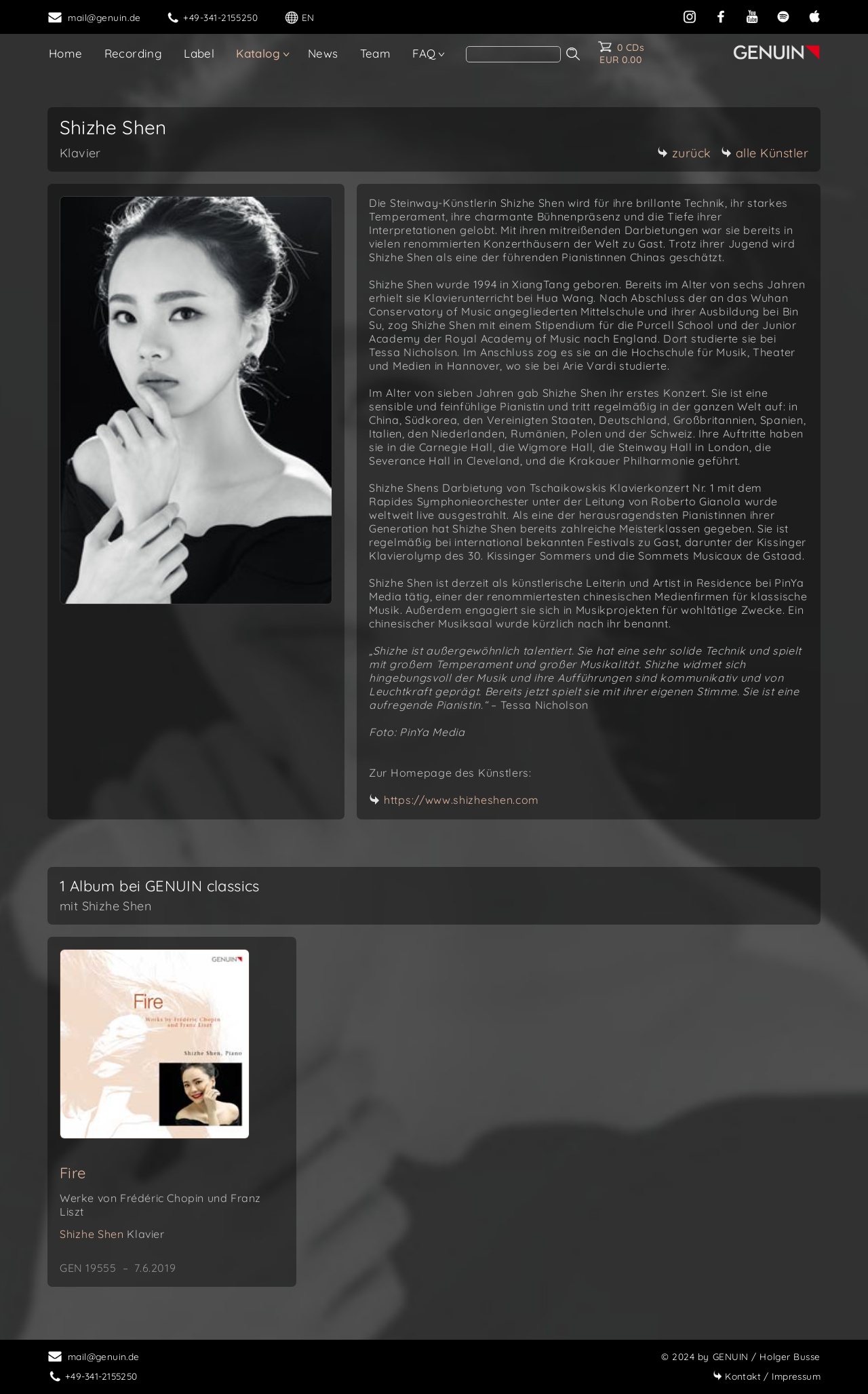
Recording (133, 53)
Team (375, 53)
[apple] (814, 15)
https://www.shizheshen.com (461, 800)
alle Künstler (765, 153)
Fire (73, 1172)
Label (199, 53)
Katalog (258, 53)
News (323, 53)
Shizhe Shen (112, 1234)
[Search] (513, 54)
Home (66, 53)
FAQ (423, 53)
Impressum (767, 1376)
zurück (684, 153)
